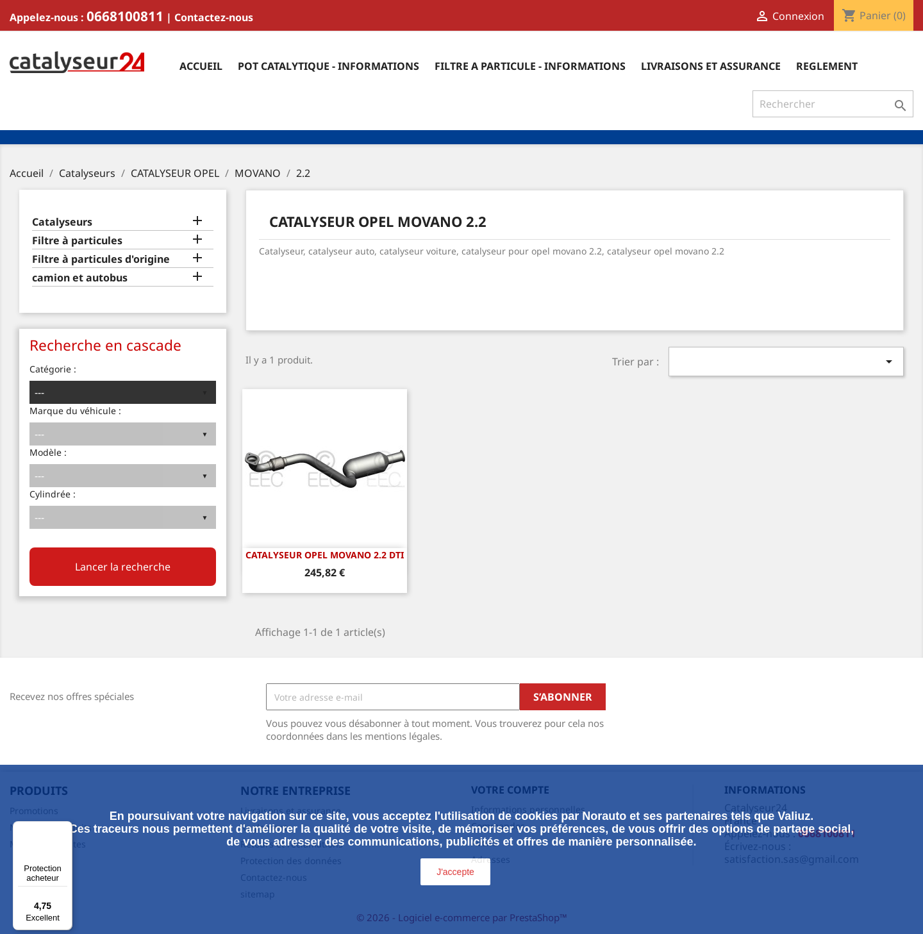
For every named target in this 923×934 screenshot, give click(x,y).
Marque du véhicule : (75, 410)
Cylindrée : (52, 494)
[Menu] (64, 829)
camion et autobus (80, 278)
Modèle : (48, 452)
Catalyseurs (62, 222)
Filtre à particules (77, 240)
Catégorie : (52, 369)
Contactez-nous (213, 17)
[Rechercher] (833, 103)
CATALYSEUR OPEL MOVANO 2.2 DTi (324, 555)
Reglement (827, 66)
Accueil (200, 66)
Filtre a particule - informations (530, 66)
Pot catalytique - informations (328, 66)
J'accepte (455, 872)
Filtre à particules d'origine (101, 259)
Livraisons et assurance (711, 66)
